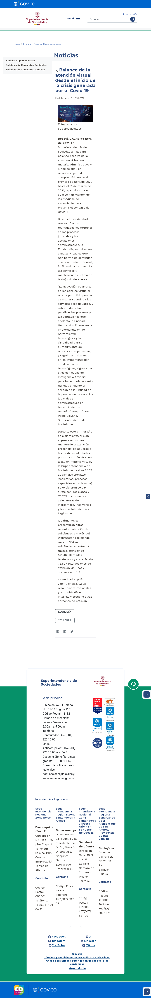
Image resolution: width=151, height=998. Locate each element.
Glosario (77, 954)
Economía (64, 611)
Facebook (58, 936)
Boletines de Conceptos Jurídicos (26, 69)
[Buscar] (108, 19)
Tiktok (90, 945)
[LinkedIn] (65, 632)
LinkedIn (90, 941)
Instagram (58, 941)
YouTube (58, 945)
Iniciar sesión (130, 14)
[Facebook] (58, 632)
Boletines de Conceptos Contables (26, 65)
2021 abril (65, 620)
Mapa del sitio (77, 968)
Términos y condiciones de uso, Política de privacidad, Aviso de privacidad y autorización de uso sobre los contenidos (77, 960)
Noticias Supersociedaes (20, 60)
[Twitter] (72, 632)
